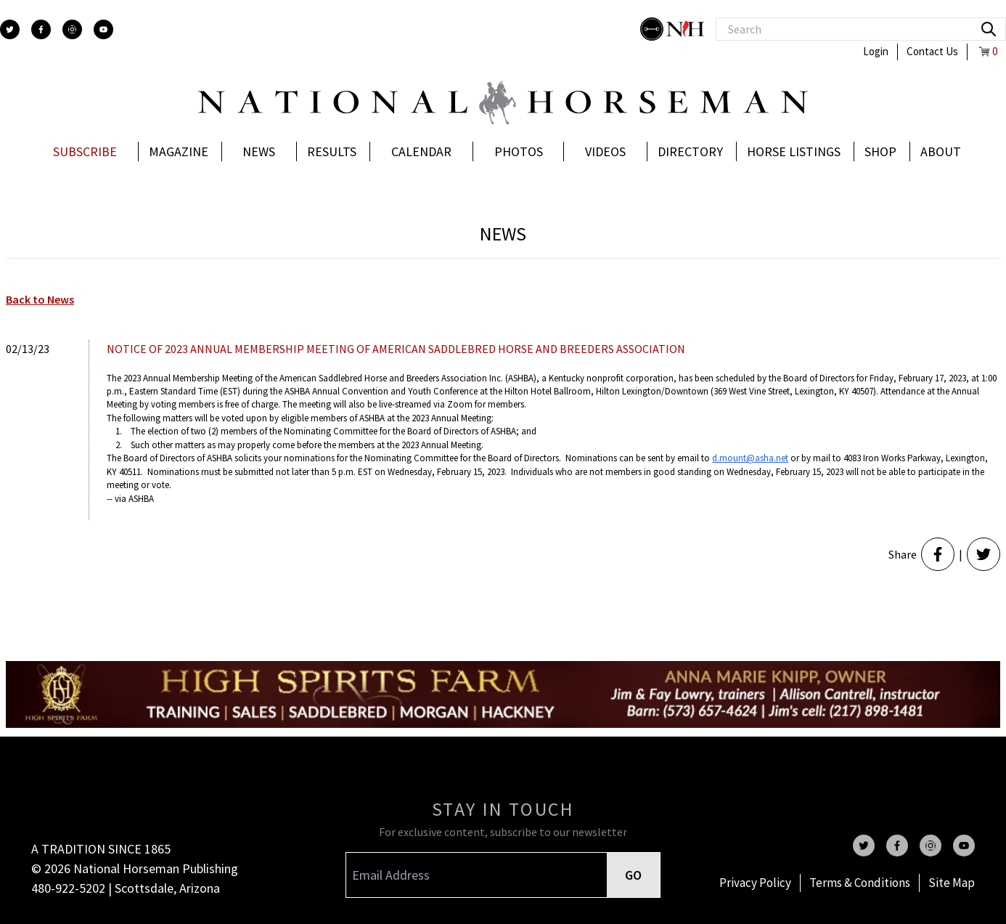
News (258, 151)
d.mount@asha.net (750, 458)
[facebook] (41, 29)
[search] (988, 29)
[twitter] (10, 29)
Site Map (951, 883)
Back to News (40, 299)
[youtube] (103, 29)
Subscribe (85, 151)
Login (875, 51)
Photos (518, 151)
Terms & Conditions (859, 883)
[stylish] (653, 29)
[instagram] (72, 29)
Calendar (421, 151)
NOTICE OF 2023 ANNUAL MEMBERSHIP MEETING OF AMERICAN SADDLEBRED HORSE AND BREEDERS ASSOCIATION (396, 348)
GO (633, 875)
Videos (605, 151)
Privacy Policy (755, 883)
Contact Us (932, 51)
